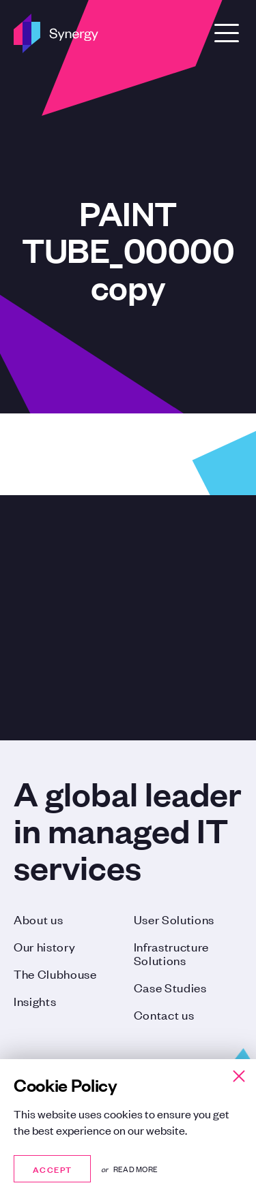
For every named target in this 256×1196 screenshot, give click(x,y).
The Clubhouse (55, 973)
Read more (135, 1169)
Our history (44, 946)
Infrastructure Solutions (172, 952)
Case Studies (170, 987)
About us (38, 919)
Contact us (164, 1014)
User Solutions (174, 919)
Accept (52, 1168)
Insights (35, 1000)
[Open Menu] (226, 33)
